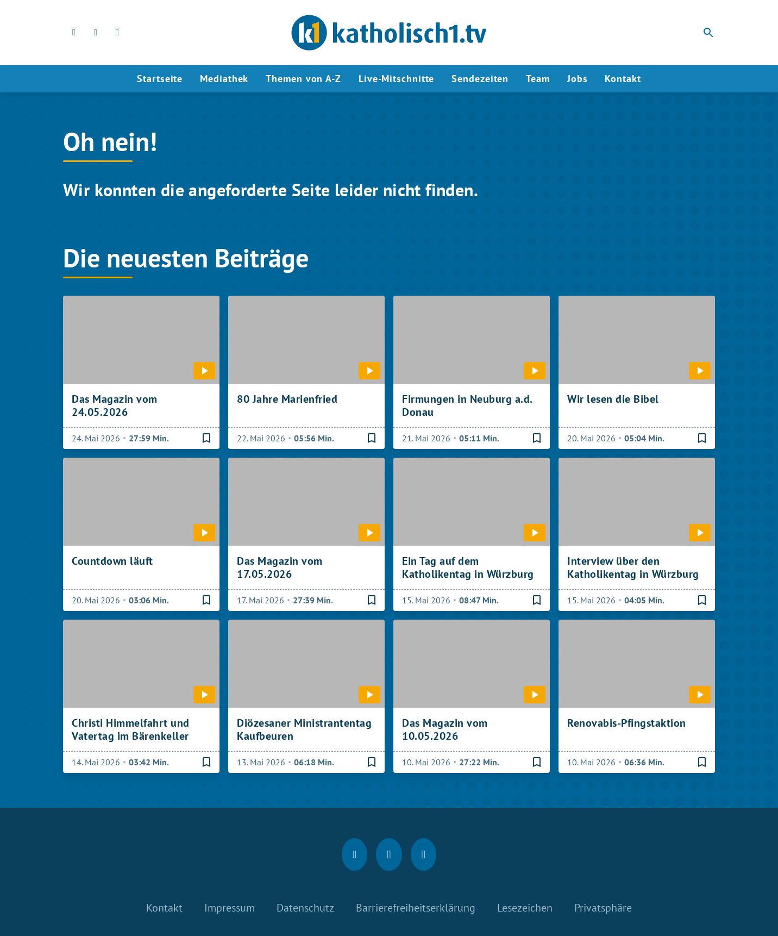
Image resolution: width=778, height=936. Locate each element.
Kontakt (623, 78)
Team (538, 78)
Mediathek (224, 78)
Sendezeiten (480, 78)
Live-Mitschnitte (396, 78)
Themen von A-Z (303, 78)
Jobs (577, 78)
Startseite (160, 78)
